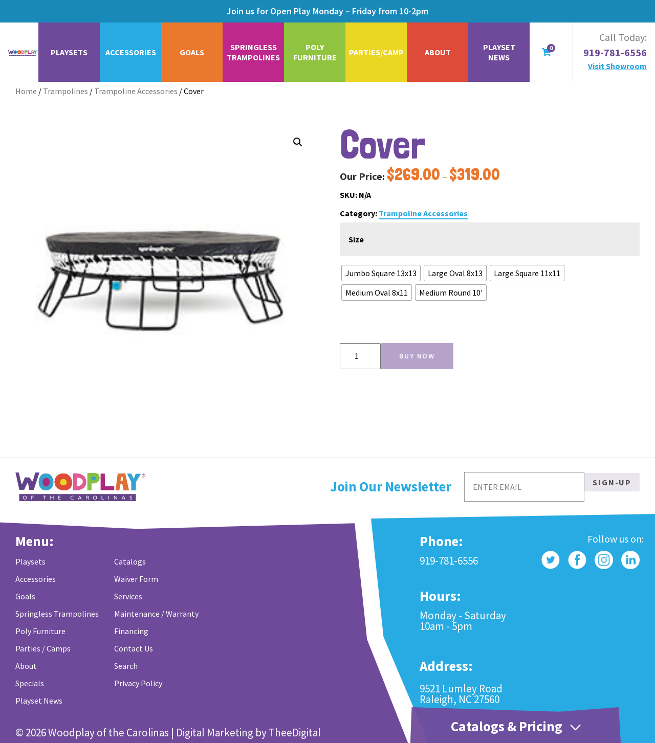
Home (26, 91)
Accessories (130, 52)
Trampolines (65, 91)
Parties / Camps (43, 648)
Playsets (69, 52)
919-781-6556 (615, 53)
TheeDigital (295, 732)
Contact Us (133, 648)
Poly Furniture (315, 52)
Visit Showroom (617, 66)
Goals (192, 52)
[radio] (381, 273)
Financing (131, 631)
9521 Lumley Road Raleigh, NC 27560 (461, 694)
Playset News (499, 52)
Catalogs (130, 561)
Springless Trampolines (253, 52)
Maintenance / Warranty (156, 614)
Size (356, 239)
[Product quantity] (360, 356)
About (438, 52)
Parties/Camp (376, 52)
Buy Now (417, 356)
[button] (298, 142)
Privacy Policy (138, 683)
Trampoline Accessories (136, 91)
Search (126, 666)
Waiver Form (136, 579)
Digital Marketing (214, 732)
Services (128, 596)
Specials (29, 683)
